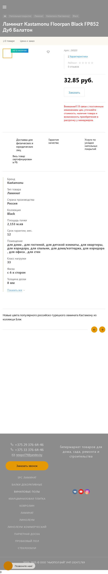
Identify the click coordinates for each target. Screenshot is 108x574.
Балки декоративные (27, 484)
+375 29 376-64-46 (29, 444)
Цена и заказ (27, 40)
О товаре (10, 40)
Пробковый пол (27, 541)
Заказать (74, 92)
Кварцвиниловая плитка (27, 498)
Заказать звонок (27, 466)
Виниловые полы (27, 491)
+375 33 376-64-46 (29, 449)
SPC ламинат (27, 477)
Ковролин (27, 505)
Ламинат (27, 512)
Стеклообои (27, 548)
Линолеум (27, 520)
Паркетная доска (27, 534)
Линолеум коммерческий (27, 527)
